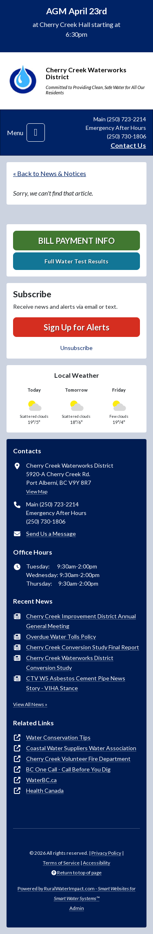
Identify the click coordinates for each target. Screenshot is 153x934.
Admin (76, 908)
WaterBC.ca (41, 779)
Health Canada (45, 790)
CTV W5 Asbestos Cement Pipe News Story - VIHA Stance (75, 683)
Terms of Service (61, 863)
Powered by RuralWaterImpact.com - (76, 893)
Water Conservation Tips (58, 737)
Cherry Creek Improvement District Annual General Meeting (81, 621)
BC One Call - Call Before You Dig (68, 769)
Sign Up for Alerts (76, 327)
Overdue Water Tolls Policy (61, 636)
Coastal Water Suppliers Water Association (81, 748)
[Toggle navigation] (36, 132)
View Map (36, 491)
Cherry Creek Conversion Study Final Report (82, 647)
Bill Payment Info (76, 240)
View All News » (30, 704)
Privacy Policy (106, 853)
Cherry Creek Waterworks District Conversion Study (69, 662)
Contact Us (128, 145)
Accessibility (96, 863)
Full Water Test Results (76, 261)
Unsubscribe (76, 347)
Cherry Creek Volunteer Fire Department (78, 758)
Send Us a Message (51, 533)
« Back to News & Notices (49, 173)
